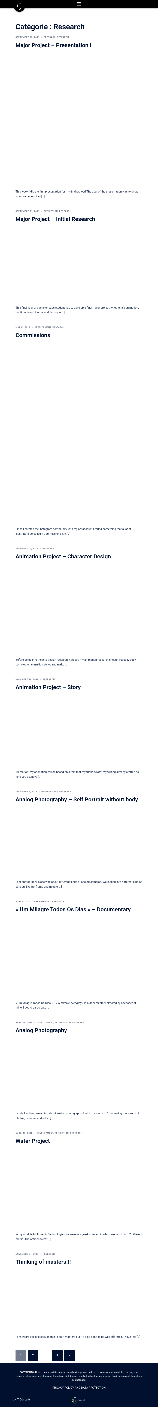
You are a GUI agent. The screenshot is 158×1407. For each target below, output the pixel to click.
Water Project (33, 1141)
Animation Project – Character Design (63, 556)
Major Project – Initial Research (55, 219)
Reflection (51, 211)
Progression (63, 1022)
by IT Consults (22, 1399)
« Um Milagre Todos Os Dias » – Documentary (73, 909)
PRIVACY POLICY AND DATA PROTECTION (79, 1387)
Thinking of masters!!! (43, 1261)
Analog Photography (41, 1030)
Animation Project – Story (48, 687)
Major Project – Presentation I (53, 45)
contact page (78, 1380)
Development (43, 327)
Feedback (50, 37)
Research (63, 37)
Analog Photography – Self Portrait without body (77, 799)
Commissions (33, 335)
